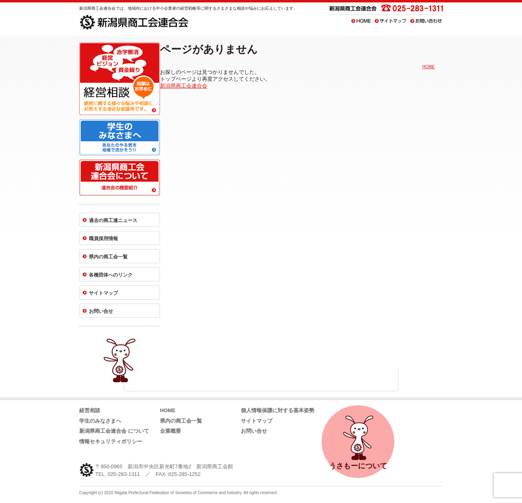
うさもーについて (358, 441)
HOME (361, 21)
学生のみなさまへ (100, 421)
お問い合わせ (425, 21)
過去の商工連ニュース (113, 220)
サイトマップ (390, 21)
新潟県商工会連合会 (183, 86)
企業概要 (170, 431)
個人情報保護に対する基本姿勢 (277, 410)
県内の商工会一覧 (108, 257)
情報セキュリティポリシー (110, 441)
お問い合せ (101, 311)
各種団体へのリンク (111, 275)
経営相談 (89, 410)
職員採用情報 (103, 238)
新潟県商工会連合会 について (114, 431)
